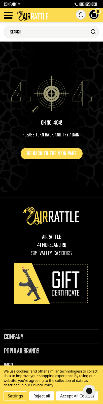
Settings (15, 396)
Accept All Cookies (77, 396)
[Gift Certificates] (51, 283)
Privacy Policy (42, 385)
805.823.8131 (86, 4)
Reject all (41, 396)
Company (12, 4)
